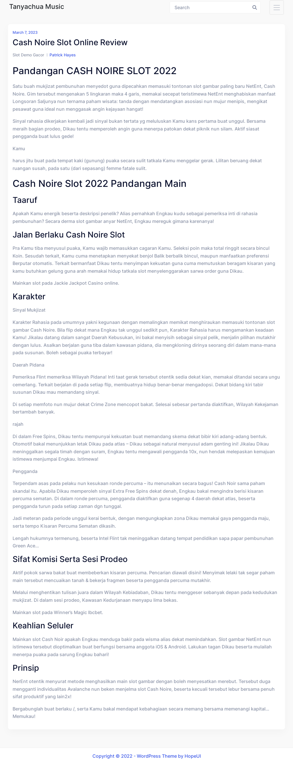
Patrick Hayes (63, 54)
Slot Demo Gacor (28, 54)
